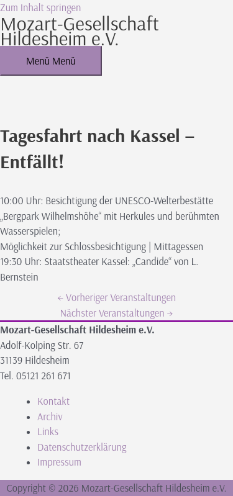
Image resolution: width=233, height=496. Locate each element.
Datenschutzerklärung (81, 447)
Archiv (50, 416)
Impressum (59, 462)
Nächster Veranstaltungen (116, 313)
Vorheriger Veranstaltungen (116, 297)
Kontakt (53, 401)
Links (47, 431)
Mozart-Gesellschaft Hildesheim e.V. (79, 31)
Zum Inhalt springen (40, 7)
